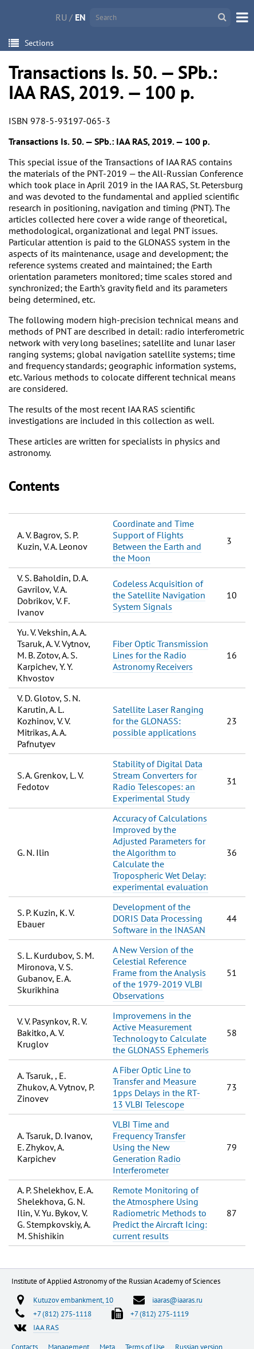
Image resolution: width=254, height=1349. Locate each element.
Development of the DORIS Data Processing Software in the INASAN (159, 918)
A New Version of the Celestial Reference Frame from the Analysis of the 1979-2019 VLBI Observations (159, 972)
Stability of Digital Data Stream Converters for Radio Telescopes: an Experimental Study (158, 781)
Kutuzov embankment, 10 (73, 1300)
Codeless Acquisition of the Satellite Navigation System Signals (159, 595)
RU (61, 17)
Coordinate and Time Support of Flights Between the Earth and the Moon (157, 541)
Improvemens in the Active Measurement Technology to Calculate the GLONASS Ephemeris (161, 1033)
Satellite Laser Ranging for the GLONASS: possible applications (158, 721)
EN (80, 17)
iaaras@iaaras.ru (177, 1300)
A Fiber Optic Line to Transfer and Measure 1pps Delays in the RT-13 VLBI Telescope (156, 1087)
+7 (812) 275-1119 (159, 1313)
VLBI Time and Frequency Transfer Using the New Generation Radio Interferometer (149, 1147)
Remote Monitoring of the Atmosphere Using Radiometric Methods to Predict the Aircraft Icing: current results (160, 1212)
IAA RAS (46, 1327)
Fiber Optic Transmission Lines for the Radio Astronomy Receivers (160, 655)
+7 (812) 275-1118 (62, 1313)
